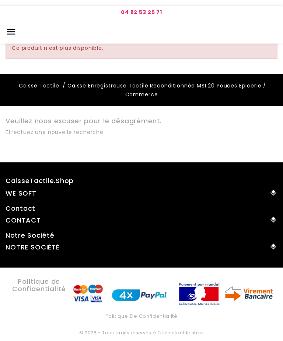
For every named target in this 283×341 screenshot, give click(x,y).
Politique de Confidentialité (141, 316)
